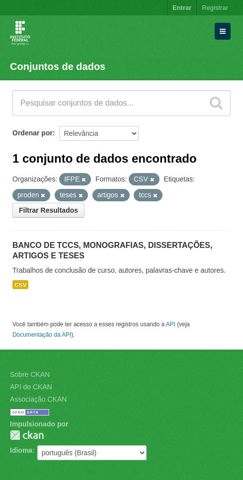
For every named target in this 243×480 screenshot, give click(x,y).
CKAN (27, 435)
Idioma (21, 450)
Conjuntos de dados (57, 66)
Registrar (215, 7)
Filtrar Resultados (48, 210)
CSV (20, 284)
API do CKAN (31, 387)
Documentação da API (41, 334)
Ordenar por (32, 133)
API (170, 324)
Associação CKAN (38, 399)
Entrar (181, 7)
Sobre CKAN (30, 374)
